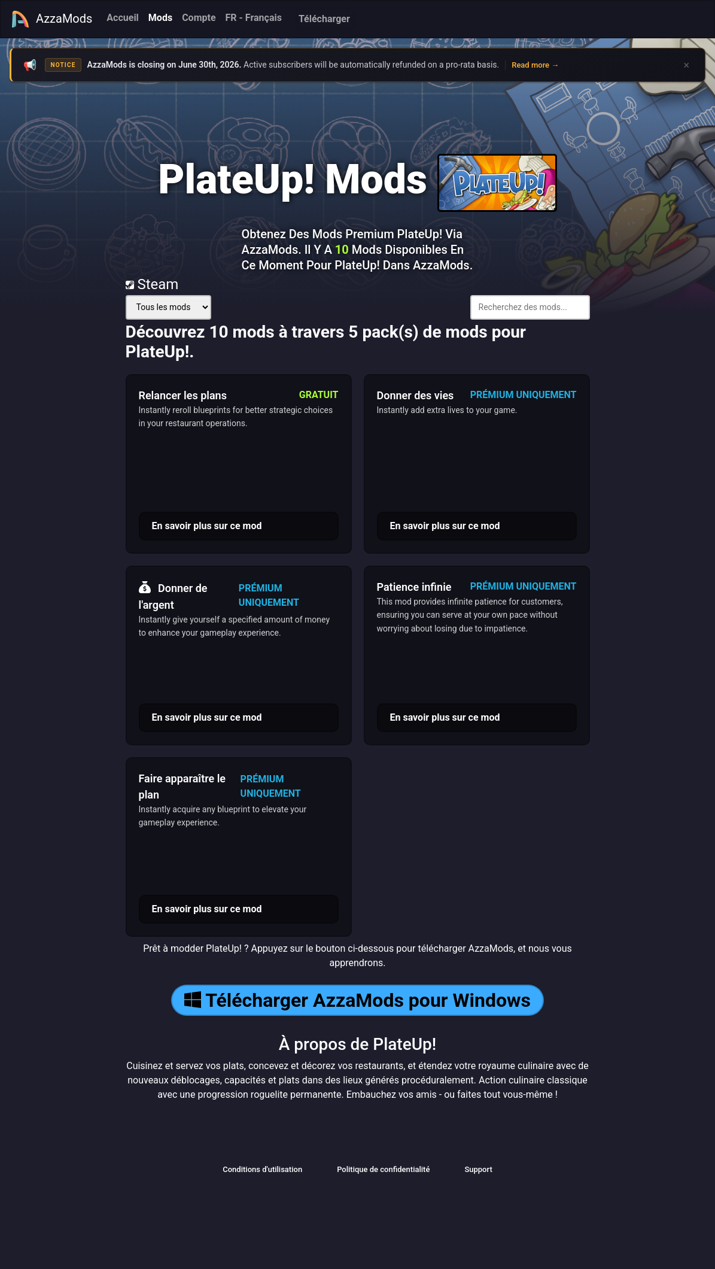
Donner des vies (415, 395)
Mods (160, 17)
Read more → (535, 64)
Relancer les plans (183, 395)
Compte (198, 17)
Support (478, 1169)
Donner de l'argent (173, 595)
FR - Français (254, 17)
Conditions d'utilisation (262, 1169)
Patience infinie (414, 587)
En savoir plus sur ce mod (207, 526)
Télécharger (324, 19)
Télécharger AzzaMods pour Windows (357, 1000)
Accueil (123, 17)
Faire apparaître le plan (182, 786)
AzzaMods (51, 19)
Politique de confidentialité (383, 1169)
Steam (152, 284)
